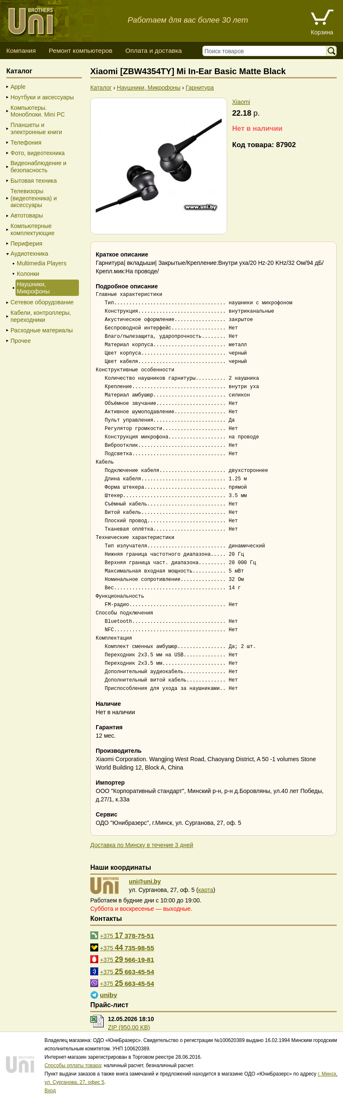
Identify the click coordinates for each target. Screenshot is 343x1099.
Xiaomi (241, 101)
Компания (21, 50)
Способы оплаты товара (73, 1065)
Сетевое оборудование (41, 302)
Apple (18, 86)
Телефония (25, 142)
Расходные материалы (41, 330)
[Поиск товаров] (266, 51)
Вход (50, 1091)
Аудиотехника (29, 253)
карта (205, 889)
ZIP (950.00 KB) (129, 1027)
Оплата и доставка (153, 50)
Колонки (28, 273)
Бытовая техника (33, 180)
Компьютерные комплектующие (32, 229)
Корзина (322, 32)
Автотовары (26, 215)
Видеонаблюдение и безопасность (38, 167)
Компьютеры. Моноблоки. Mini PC (37, 111)
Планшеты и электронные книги (36, 128)
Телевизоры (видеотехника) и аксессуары (33, 198)
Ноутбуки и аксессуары (42, 97)
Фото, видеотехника (37, 153)
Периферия (26, 243)
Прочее (20, 340)
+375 (127, 935)
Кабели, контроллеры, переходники (40, 316)
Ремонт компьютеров (80, 50)
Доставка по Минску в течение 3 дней (141, 845)
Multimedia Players (41, 263)
